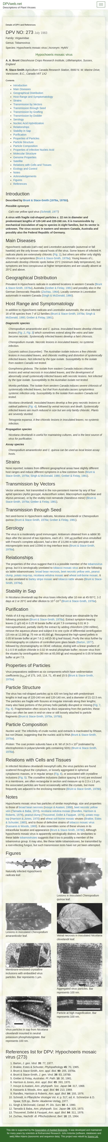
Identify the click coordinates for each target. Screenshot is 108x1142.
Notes (16, 172)
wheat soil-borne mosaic (83, 575)
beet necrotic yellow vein (75, 571)
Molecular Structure (24, 153)
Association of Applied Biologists (51, 1130)
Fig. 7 (97, 705)
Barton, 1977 (84, 642)
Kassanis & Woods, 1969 (21, 826)
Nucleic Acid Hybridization (28, 123)
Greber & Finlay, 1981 (59, 287)
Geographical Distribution (28, 92)
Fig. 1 (57, 254)
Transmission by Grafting (28, 111)
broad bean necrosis (47, 571)
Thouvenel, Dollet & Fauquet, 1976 (62, 814)
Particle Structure (23, 142)
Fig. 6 (58, 773)
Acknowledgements (24, 176)
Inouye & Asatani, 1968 (58, 807)
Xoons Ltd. (93, 1136)
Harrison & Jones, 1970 (25, 818)
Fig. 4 (32, 406)
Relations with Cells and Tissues (32, 164)
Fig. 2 (21, 332)
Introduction (20, 85)
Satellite (18, 161)
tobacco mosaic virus (65, 567)
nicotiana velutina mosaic (48, 575)
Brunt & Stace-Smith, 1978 (53, 258)
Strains (17, 100)
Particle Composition (25, 145)
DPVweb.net (19, 5)
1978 (63, 200)
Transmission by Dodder (27, 115)
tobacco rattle (66, 579)
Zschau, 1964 (50, 291)
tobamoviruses (28, 837)
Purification (19, 134)
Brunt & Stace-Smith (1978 (40, 200)
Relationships (21, 127)
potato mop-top (23, 575)
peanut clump (33, 814)
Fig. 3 (30, 332)
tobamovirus (95, 564)
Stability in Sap (22, 130)
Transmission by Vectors (27, 104)
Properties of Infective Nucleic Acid (33, 149)
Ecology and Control (25, 168)
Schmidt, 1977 (49, 211)
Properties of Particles (26, 138)
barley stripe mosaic (40, 579)
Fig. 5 (22, 777)
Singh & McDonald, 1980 (57, 295)
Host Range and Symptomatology (33, 96)
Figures (17, 180)
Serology (18, 119)
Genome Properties (24, 157)
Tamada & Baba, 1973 (25, 811)
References (20, 183)
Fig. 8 (9, 708)
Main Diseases (22, 89)
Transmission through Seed (29, 108)
